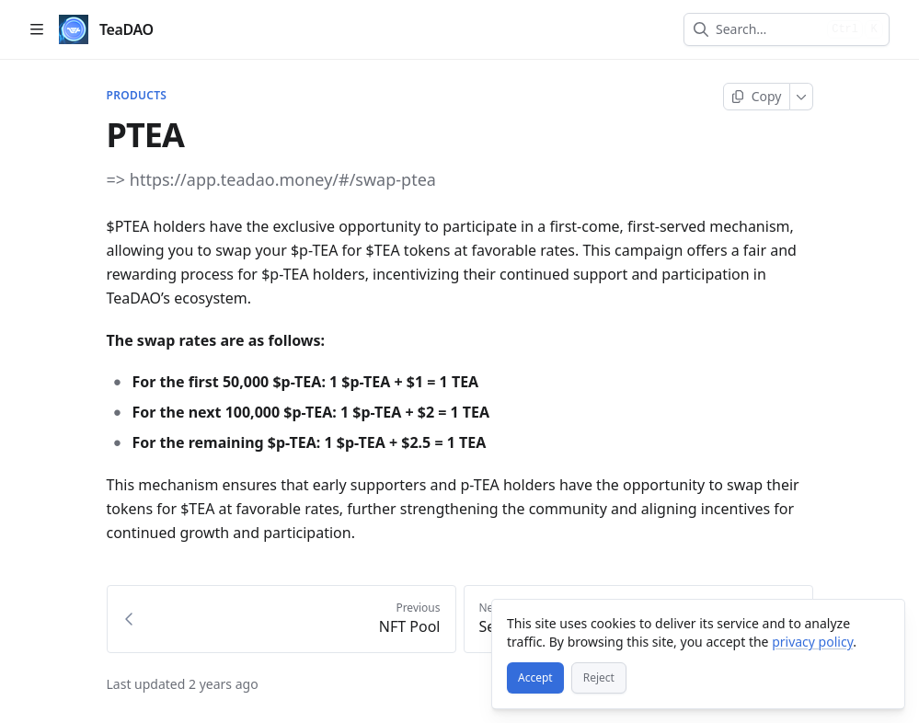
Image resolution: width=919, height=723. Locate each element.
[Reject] (598, 678)
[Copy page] (756, 96)
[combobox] (768, 29)
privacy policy (812, 641)
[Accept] (535, 678)
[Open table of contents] (37, 29)
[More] (801, 96)
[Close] (882, 622)
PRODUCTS (137, 95)
